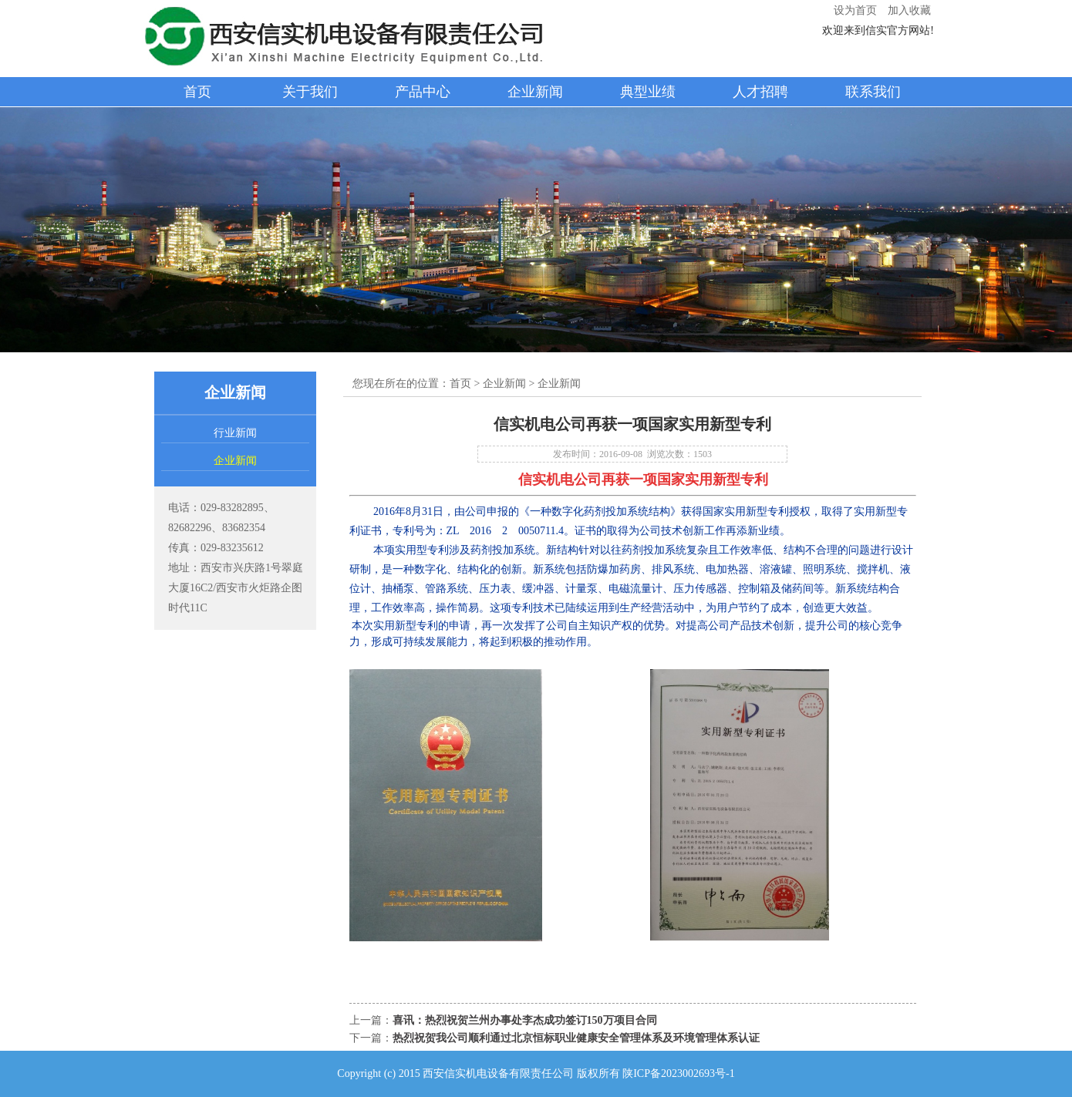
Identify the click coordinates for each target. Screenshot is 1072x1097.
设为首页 (855, 10)
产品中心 (422, 91)
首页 (197, 91)
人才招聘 (760, 91)
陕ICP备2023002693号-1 (678, 1073)
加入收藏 (909, 10)
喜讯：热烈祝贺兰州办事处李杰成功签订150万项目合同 (525, 1020)
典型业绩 (648, 91)
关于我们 (310, 91)
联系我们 (873, 91)
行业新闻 (235, 433)
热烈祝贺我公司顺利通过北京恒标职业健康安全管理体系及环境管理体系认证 (576, 1038)
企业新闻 (535, 91)
